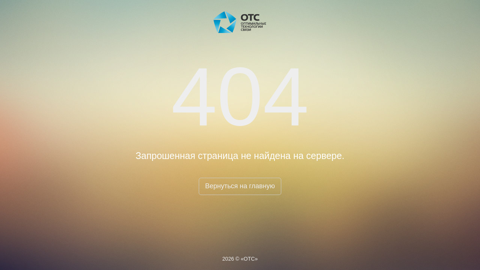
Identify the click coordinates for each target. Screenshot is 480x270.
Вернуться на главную (240, 186)
